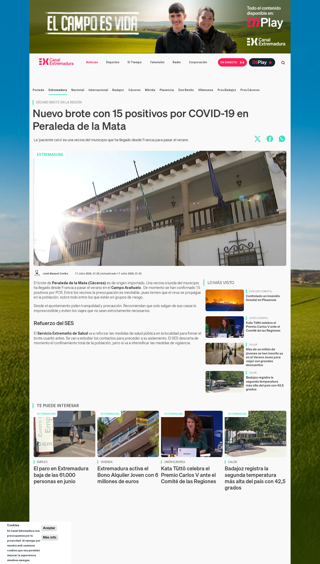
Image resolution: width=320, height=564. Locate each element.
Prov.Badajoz (226, 110)
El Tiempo (135, 62)
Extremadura (57, 110)
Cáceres (134, 110)
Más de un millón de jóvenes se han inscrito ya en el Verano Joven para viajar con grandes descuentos (264, 377)
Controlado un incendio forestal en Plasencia (263, 318)
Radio (177, 62)
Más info (49, 537)
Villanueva (205, 110)
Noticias (92, 62)
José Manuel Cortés (55, 294)
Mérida (149, 110)
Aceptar (49, 528)
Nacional (77, 110)
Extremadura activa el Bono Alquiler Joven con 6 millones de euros (127, 495)
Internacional (98, 110)
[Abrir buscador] (283, 62)
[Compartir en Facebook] (270, 159)
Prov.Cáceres (249, 110)
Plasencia (166, 110)
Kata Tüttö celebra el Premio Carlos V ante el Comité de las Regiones (263, 346)
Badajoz (117, 110)
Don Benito (185, 110)
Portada (38, 110)
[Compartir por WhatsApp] (282, 159)
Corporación (198, 62)
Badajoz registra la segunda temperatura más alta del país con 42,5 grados (265, 403)
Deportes (112, 62)
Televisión (157, 62)
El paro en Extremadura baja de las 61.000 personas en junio (61, 495)
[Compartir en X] (257, 159)
